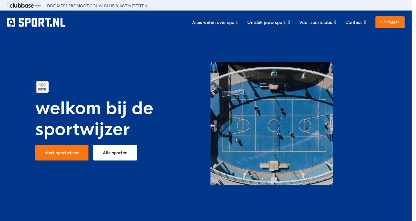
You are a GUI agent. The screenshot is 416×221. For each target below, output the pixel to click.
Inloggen (390, 22)
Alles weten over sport (215, 22)
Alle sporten (115, 153)
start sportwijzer (62, 153)
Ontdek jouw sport (268, 22)
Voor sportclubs (317, 22)
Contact (355, 22)
